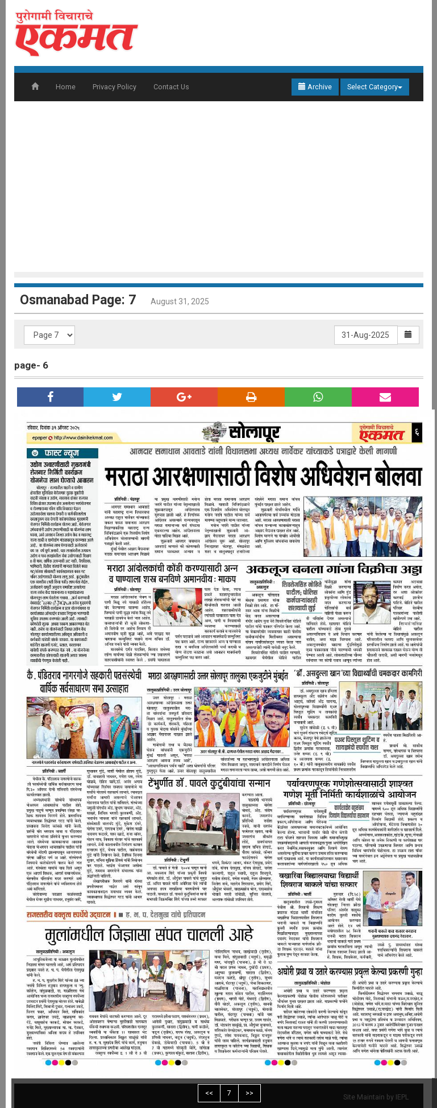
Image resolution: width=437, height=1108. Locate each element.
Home (66, 86)
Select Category (374, 86)
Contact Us (171, 86)
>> (249, 1093)
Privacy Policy (114, 86)
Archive (315, 86)
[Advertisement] (224, 186)
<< (209, 1093)
